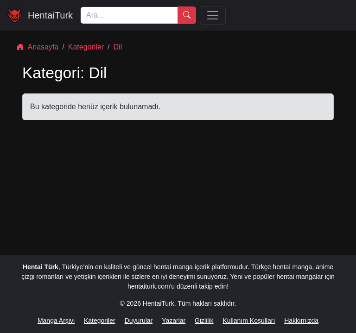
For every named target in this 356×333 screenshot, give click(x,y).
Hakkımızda (301, 320)
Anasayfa (37, 47)
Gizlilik (204, 320)
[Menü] (213, 15)
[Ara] (129, 15)
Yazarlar (173, 320)
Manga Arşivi (56, 320)
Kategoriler (86, 47)
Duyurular (139, 320)
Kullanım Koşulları (248, 320)
